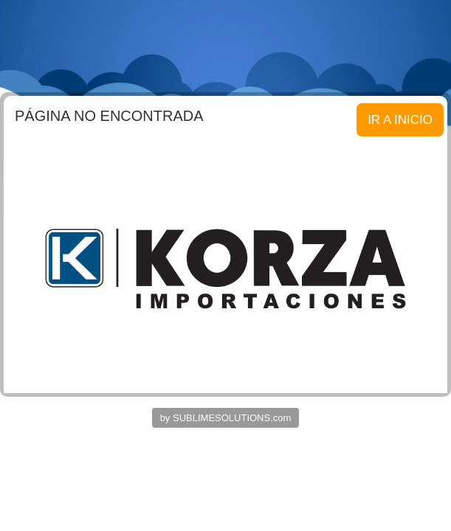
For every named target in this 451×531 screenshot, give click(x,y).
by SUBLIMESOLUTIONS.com (226, 417)
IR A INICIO (400, 120)
